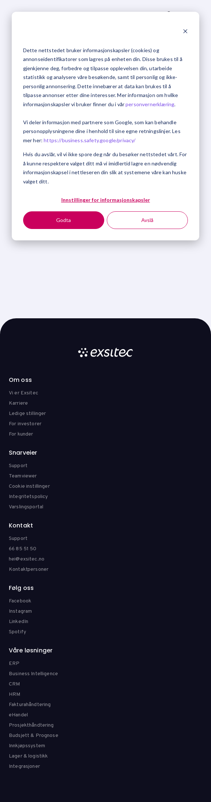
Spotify (17, 632)
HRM (14, 694)
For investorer (25, 424)
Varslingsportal (26, 507)
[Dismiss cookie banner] (185, 32)
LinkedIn (18, 622)
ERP (14, 663)
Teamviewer (23, 476)
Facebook (20, 601)
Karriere (18, 403)
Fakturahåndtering (30, 705)
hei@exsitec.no (26, 559)
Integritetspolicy (28, 497)
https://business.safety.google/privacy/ (89, 140)
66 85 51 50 (23, 549)
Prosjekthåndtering (31, 725)
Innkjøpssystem (27, 746)
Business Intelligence (33, 674)
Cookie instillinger (29, 486)
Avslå (147, 220)
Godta (63, 220)
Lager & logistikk (28, 756)
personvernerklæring (149, 104)
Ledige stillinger (27, 414)
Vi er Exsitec (23, 393)
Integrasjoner (24, 766)
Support (18, 466)
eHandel (18, 715)
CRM (14, 684)
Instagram (20, 611)
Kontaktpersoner (28, 569)
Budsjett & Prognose (33, 736)
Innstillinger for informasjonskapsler (105, 200)
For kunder (21, 434)
